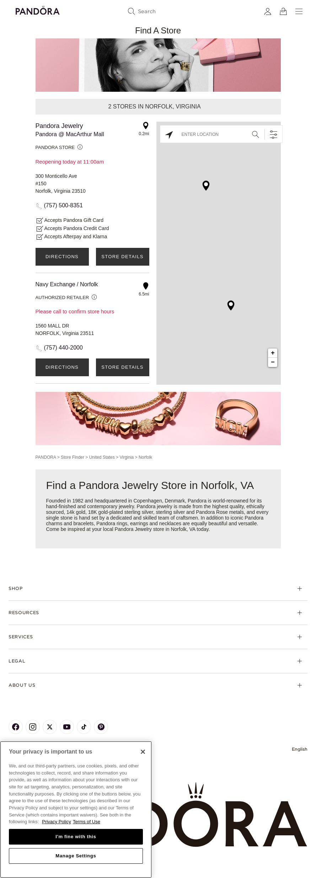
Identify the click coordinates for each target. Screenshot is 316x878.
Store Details (122, 256)
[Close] (143, 752)
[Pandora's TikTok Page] (84, 727)
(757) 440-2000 (63, 348)
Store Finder (72, 457)
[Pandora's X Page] (50, 727)
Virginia (126, 457)
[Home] (158, 814)
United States (102, 457)
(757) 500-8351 (63, 205)
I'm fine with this (75, 836)
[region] (76, 809)
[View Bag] (283, 11)
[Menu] (299, 11)
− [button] (273, 362)
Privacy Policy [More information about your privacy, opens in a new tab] (56, 821)
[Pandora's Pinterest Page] (101, 727)
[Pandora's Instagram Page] (33, 727)
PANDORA (46, 457)
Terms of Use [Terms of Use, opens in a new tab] (86, 821)
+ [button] (273, 353)
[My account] (267, 11)
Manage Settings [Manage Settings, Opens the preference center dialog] (75, 855)
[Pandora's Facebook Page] (16, 727)
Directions (62, 256)
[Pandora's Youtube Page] (67, 727)
